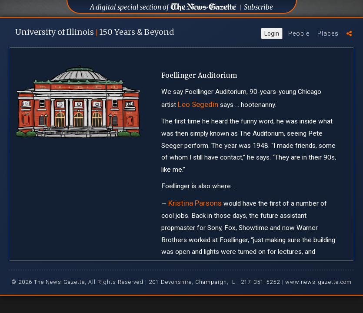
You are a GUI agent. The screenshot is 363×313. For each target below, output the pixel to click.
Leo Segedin (198, 104)
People (299, 33)
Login (271, 33)
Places (328, 33)
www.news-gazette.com (318, 282)
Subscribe (258, 7)
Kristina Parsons (195, 203)
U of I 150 (94, 32)
